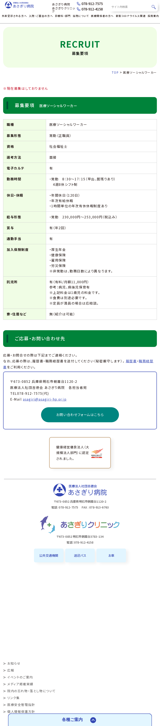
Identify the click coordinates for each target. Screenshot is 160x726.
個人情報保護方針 (21, 711)
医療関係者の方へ (102, 16)
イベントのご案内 (20, 677)
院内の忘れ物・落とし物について (31, 691)
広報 (10, 670)
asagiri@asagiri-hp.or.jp (44, 399)
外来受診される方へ (14, 16)
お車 (111, 555)
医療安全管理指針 (21, 704)
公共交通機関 (48, 555)
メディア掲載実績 (20, 684)
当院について (81, 16)
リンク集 (13, 698)
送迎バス (80, 555)
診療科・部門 (63, 16)
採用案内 (153, 16)
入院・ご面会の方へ (41, 16)
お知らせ (13, 663)
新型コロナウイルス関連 (131, 16)
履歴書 (131, 361)
